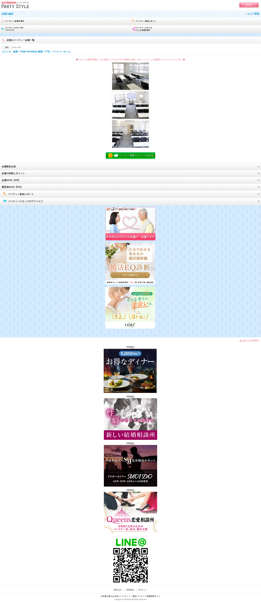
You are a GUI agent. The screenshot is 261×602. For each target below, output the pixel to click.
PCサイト (143, 590)
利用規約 (130, 590)
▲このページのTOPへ (249, 340)
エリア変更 (253, 13)
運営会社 (118, 590)
